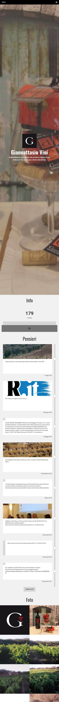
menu (4, 2)
